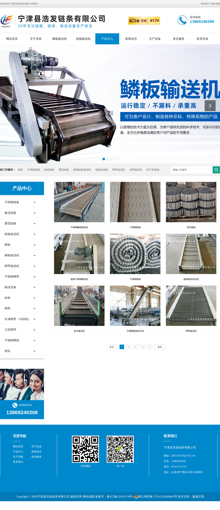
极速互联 (198, 496)
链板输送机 (83, 38)
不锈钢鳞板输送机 (79, 227)
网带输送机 (118, 169)
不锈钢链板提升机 (135, 331)
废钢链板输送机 (82, 169)
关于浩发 (36, 38)
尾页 (160, 347)
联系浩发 (202, 38)
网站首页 (12, 38)
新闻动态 (131, 38)
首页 (111, 347)
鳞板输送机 (59, 38)
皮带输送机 (135, 169)
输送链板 (49, 169)
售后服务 (179, 38)
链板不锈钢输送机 (79, 279)
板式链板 (191, 227)
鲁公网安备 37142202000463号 (156, 496)
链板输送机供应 (191, 279)
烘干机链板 (152, 169)
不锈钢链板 (33, 169)
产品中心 (107, 38)
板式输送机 (79, 331)
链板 (20, 169)
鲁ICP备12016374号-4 (120, 496)
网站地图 (215, 3)
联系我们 (205, 3)
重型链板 (64, 169)
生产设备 (155, 38)
